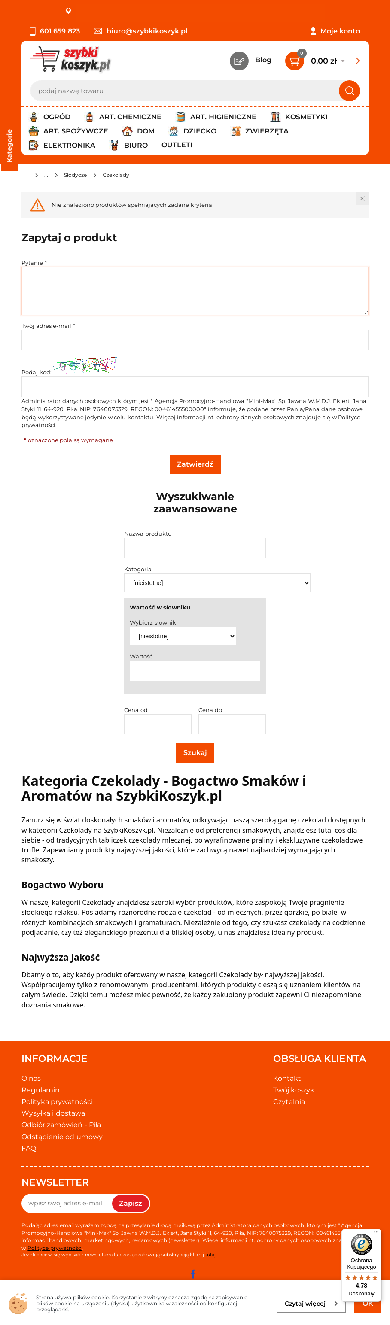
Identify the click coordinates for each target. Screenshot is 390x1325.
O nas (31, 1078)
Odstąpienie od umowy (62, 1137)
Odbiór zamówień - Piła (61, 1125)
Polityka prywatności (57, 1102)
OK (368, 1303)
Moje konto (340, 31)
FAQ (28, 1148)
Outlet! (176, 145)
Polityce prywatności (54, 1248)
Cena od (136, 709)
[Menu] (376, 1234)
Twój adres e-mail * (48, 325)
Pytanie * (34, 262)
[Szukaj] (349, 90)
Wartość (141, 656)
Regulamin (40, 1090)
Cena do (210, 709)
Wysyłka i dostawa (53, 1113)
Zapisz (130, 1203)
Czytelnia (289, 1102)
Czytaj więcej (311, 1303)
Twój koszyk (293, 1090)
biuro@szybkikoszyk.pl (141, 31)
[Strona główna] (24, 176)
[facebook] (193, 1274)
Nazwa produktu (148, 533)
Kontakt (287, 1078)
